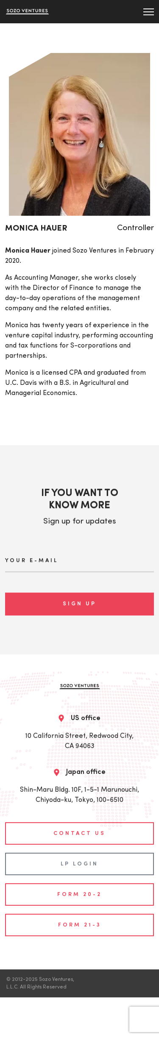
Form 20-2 (79, 891)
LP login (79, 860)
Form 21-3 (79, 921)
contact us (79, 830)
